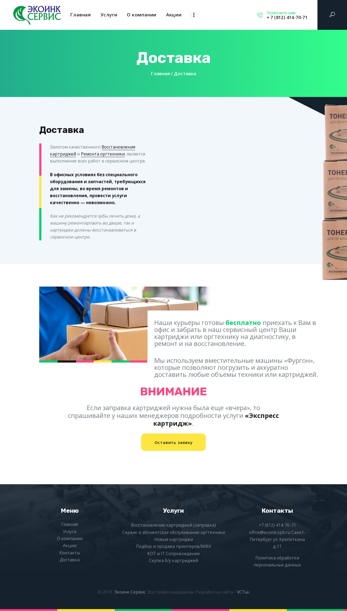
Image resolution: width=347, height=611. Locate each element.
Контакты (69, 553)
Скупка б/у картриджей (173, 561)
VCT (243, 592)
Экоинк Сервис (130, 592)
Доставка (70, 560)
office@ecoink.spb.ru (270, 532)
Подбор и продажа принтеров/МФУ (173, 546)
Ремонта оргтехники (103, 154)
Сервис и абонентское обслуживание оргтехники (173, 532)
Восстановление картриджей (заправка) (174, 525)
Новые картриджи (173, 540)
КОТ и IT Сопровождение (173, 553)
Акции (69, 546)
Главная (160, 73)
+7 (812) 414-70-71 (277, 525)
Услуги (70, 531)
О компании (70, 539)
